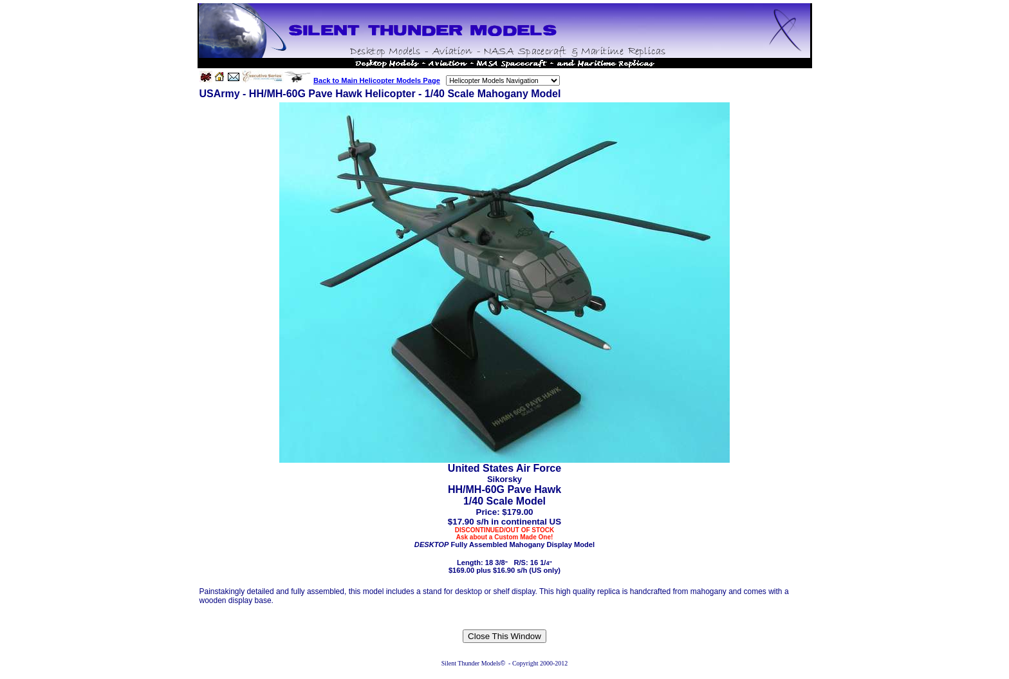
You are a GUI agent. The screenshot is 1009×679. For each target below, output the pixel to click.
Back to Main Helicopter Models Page (376, 80)
